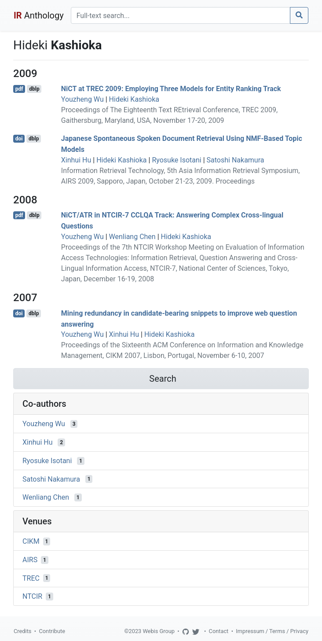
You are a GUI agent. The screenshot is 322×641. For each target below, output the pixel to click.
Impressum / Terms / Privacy (272, 631)
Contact (219, 631)
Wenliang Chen (132, 236)
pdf (19, 89)
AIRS (29, 560)
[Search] (180, 15)
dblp (34, 89)
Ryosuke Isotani (176, 160)
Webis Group (159, 631)
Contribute (52, 631)
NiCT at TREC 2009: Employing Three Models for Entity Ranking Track (171, 89)
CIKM (31, 541)
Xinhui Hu (76, 160)
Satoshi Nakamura (235, 160)
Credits (22, 631)
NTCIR (32, 596)
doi (19, 139)
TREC (31, 578)
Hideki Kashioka (134, 99)
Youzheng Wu (82, 99)
